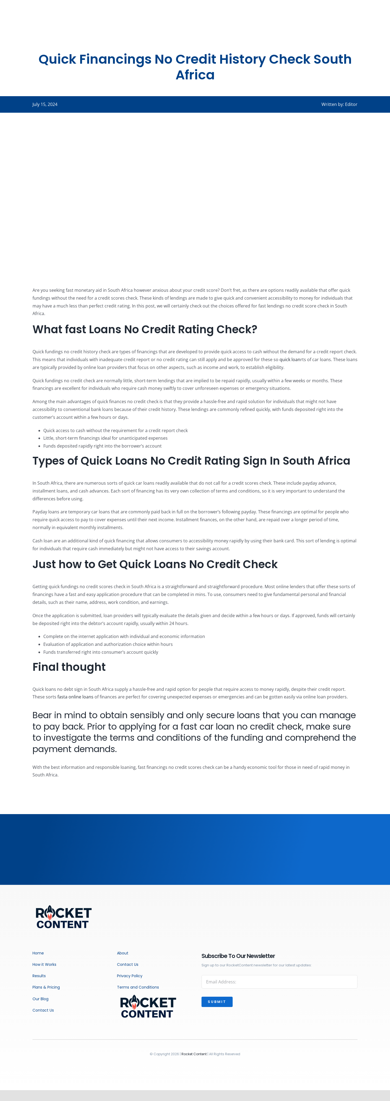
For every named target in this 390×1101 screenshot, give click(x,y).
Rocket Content (194, 1054)
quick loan (290, 359)
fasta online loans (75, 697)
